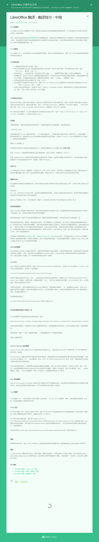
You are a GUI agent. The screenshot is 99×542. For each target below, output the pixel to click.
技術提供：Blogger (49, 537)
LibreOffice (23, 482)
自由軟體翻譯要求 (32, 38)
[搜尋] (91, 5)
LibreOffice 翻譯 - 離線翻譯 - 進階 (25, 473)
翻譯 (16, 482)
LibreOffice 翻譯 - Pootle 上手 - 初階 (25, 469)
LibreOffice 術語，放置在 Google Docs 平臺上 (40, 236)
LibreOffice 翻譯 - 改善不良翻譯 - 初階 (26, 471)
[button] (87, 16)
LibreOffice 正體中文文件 (24, 4)
